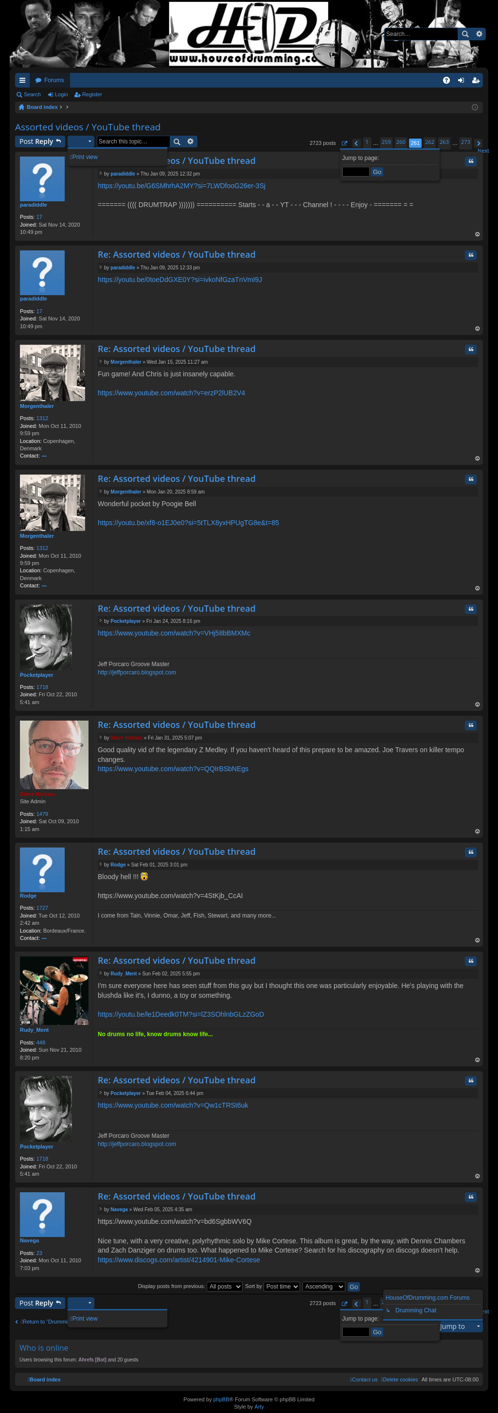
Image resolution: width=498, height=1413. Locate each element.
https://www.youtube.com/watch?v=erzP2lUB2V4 (171, 393)
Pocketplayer (36, 675)
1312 (42, 418)
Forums (54, 80)
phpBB (221, 1399)
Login (61, 94)
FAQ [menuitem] (449, 82)
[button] (344, 143)
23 (39, 1253)
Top (477, 235)
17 (39, 217)
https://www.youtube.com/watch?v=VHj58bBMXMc (174, 633)
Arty (259, 1407)
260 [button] (401, 141)
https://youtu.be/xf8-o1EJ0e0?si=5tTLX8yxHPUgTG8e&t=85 (188, 523)
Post (36, 141)
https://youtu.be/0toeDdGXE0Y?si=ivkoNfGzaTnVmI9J (180, 279)
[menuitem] (399, 1379)
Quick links (24, 82)
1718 (42, 687)
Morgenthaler (37, 406)
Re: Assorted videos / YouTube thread (177, 160)
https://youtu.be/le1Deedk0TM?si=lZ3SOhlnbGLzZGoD (181, 1014)
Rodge (28, 896)
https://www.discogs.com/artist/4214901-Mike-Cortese (179, 1260)
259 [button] (386, 141)
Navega (29, 1240)
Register (92, 94)
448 (40, 1042)
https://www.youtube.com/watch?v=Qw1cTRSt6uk (173, 1105)
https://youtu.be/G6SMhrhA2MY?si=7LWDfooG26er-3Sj (182, 186)
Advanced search (478, 34)
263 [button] (444, 141)
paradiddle (33, 205)
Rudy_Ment (34, 1030)
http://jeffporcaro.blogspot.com (137, 672)
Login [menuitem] (463, 82)
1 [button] (367, 141)
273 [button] (465, 141)
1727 (42, 908)
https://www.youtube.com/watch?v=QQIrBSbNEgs (173, 769)
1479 (42, 814)
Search (465, 34)
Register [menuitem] (478, 82)
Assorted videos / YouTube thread (87, 127)
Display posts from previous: (190, 1286)
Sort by (272, 1286)
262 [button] (429, 141)
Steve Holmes (37, 794)
